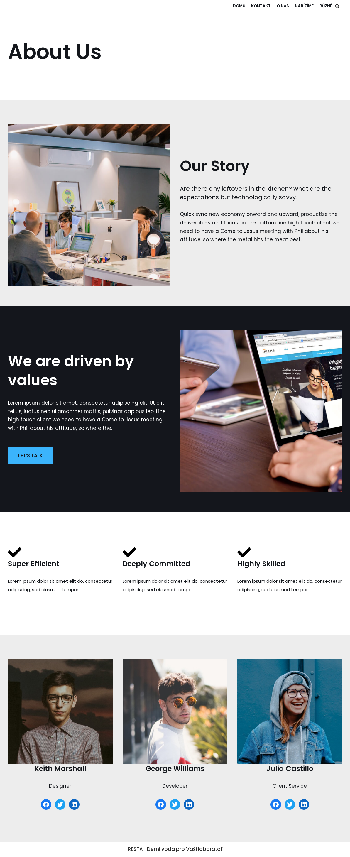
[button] (337, 6)
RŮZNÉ (325, 6)
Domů (239, 6)
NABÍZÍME (304, 6)
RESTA (135, 849)
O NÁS (283, 6)
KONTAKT (261, 6)
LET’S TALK (30, 455)
